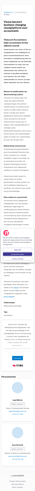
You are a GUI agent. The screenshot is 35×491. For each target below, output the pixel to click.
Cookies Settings (17, 258)
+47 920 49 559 (17, 459)
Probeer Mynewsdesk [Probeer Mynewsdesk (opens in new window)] (17, 481)
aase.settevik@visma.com (17, 456)
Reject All (17, 250)
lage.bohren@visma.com (17, 411)
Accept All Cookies (17, 254)
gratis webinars (9, 296)
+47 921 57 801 (17, 414)
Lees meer (17, 358)
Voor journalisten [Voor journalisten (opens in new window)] (17, 484)
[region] (17, 245)
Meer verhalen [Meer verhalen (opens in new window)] (17, 487)
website (16, 287)
